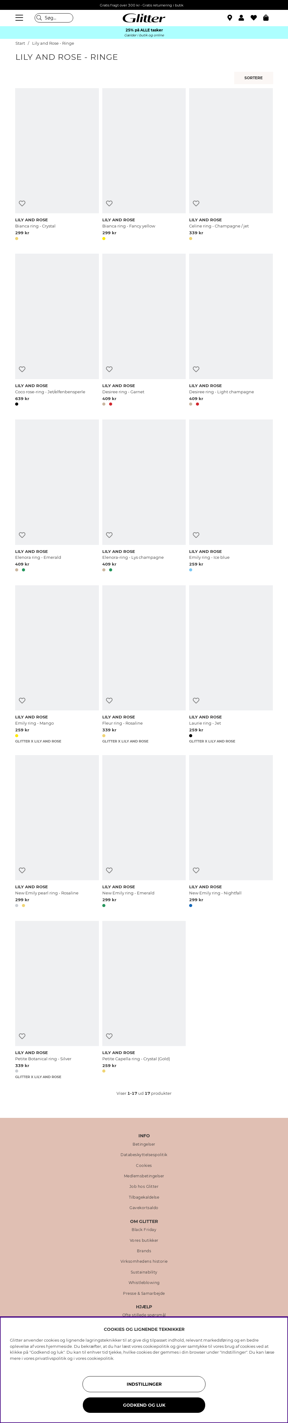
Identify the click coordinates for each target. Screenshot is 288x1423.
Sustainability (144, 1272)
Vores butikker (144, 1240)
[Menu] (20, 18)
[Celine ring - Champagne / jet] (231, 165)
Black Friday (144, 1230)
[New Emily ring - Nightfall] (231, 832)
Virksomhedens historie (144, 1261)
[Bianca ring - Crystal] (57, 165)
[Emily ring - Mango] (57, 664)
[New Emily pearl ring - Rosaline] (57, 832)
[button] (245, 18)
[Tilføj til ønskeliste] (22, 203)
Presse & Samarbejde (144, 1293)
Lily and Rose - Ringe (53, 43)
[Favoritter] (257, 18)
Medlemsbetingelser (144, 1176)
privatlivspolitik (50, 1358)
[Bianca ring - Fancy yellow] (144, 165)
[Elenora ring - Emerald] (57, 496)
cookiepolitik (100, 1358)
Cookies (144, 1165)
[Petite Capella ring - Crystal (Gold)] (144, 1000)
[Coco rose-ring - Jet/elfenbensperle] (57, 331)
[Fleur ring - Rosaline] (144, 664)
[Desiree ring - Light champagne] (231, 331)
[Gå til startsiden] (144, 17)
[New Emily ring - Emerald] (144, 832)
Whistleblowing (144, 1283)
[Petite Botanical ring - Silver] (57, 1000)
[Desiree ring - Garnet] (144, 331)
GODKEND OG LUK (144, 1405)
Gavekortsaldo (144, 1208)
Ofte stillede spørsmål (144, 1315)
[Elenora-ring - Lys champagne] (144, 496)
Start (20, 43)
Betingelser (144, 1144)
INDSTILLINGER (144, 1384)
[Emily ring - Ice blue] (231, 496)
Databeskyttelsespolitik (144, 1155)
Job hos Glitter (144, 1186)
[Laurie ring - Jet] (231, 664)
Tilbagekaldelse (144, 1197)
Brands (144, 1251)
